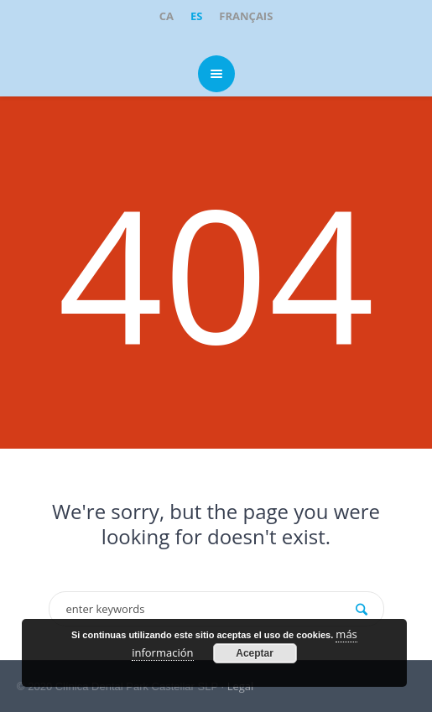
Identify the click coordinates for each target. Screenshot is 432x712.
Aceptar (254, 653)
